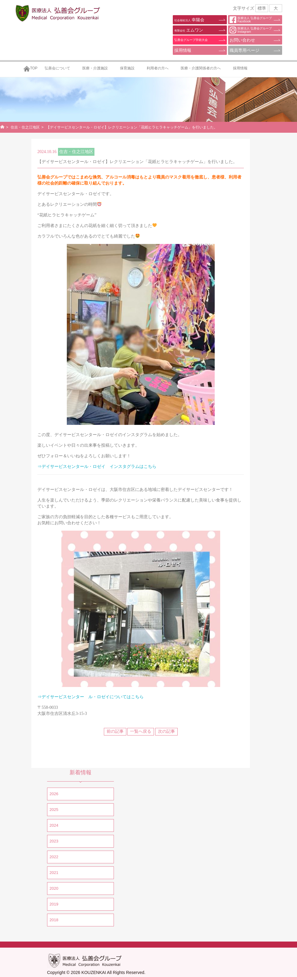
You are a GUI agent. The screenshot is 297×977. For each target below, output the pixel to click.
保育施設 (127, 68)
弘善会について (57, 68)
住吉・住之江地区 (25, 127)
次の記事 (166, 731)
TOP (33, 68)
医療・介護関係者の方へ (201, 68)
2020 (54, 888)
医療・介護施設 (95, 68)
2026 (54, 794)
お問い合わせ (242, 40)
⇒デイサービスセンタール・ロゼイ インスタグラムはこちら (96, 466)
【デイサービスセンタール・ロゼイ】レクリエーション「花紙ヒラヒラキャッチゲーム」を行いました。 (137, 161)
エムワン (188, 30)
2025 (54, 809)
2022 (54, 857)
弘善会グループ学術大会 (191, 40)
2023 (54, 841)
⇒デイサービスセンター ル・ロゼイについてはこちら (90, 697)
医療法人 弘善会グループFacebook (251, 19)
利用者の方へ (158, 68)
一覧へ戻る (140, 731)
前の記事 (115, 731)
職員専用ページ (244, 50)
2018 (54, 920)
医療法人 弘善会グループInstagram (251, 30)
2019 (54, 904)
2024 (54, 825)
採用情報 (182, 50)
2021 (54, 872)
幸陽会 (189, 19)
